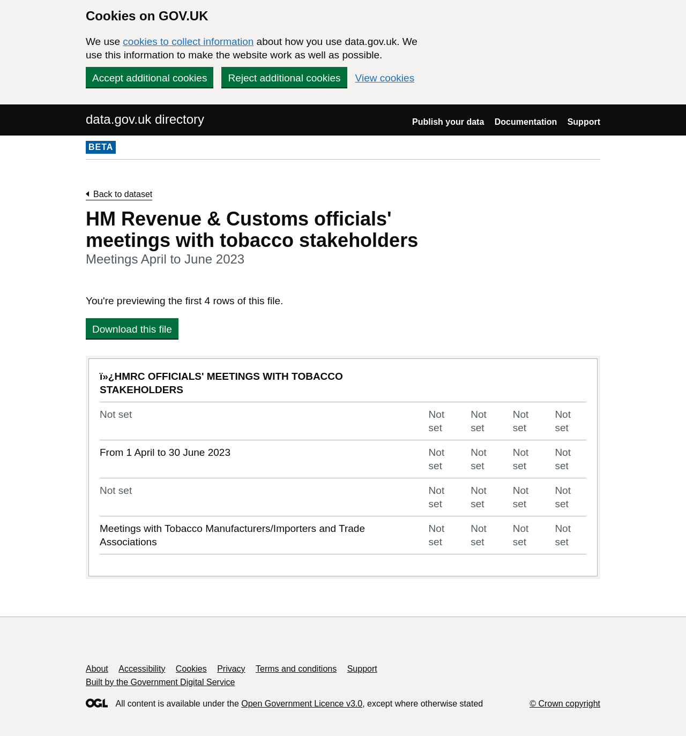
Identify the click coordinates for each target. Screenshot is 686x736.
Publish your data (448, 121)
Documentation (526, 121)
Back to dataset (122, 194)
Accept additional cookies (149, 78)
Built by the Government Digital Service (160, 682)
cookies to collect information (188, 41)
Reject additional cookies (284, 78)
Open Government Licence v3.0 (301, 703)
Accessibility (141, 668)
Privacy (231, 668)
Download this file (132, 329)
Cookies (191, 668)
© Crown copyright (565, 703)
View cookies (385, 78)
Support (584, 121)
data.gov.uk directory (145, 119)
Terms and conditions (296, 668)
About (97, 668)
